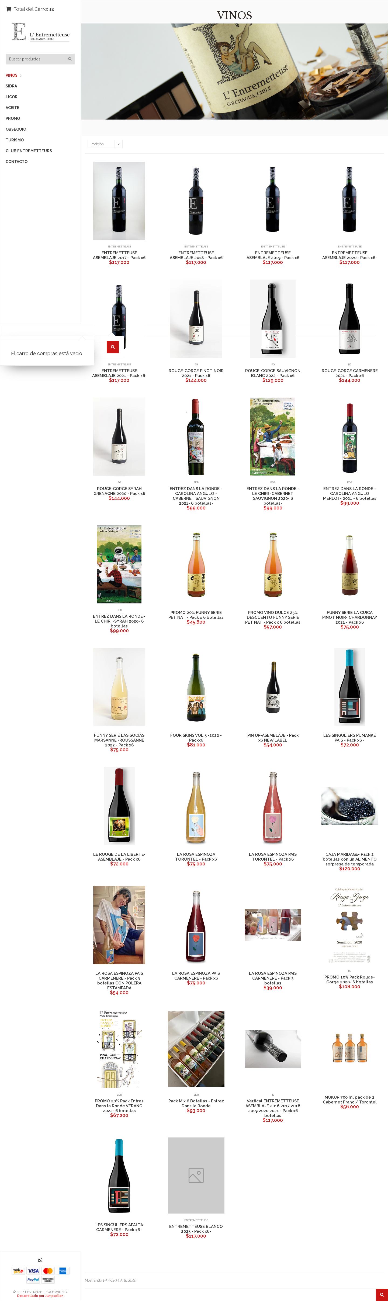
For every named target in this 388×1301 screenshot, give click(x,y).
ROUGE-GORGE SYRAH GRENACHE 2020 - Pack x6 (119, 491)
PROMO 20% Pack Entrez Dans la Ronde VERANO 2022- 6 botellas (119, 1106)
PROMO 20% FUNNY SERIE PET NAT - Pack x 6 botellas (196, 615)
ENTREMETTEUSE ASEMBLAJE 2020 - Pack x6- (349, 255)
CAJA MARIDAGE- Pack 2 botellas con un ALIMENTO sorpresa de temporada (350, 859)
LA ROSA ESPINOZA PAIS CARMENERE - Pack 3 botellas (273, 978)
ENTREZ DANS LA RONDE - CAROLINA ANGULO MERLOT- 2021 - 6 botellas (349, 493)
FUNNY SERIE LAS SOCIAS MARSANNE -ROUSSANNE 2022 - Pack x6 (119, 740)
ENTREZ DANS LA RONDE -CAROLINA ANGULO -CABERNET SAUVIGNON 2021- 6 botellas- (196, 496)
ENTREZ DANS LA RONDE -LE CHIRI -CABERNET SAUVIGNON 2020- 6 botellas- (273, 496)
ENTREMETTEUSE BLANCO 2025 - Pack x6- (196, 1229)
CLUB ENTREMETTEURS (29, 151)
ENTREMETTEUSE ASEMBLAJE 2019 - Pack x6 (273, 255)
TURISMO (15, 140)
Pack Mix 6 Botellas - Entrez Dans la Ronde (196, 1103)
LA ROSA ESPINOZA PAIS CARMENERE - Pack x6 (196, 976)
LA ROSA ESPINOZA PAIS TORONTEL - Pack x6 (273, 857)
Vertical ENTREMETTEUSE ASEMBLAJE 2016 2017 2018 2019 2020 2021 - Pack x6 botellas (272, 1108)
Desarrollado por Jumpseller (40, 1296)
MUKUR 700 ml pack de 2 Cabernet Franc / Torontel (350, 1100)
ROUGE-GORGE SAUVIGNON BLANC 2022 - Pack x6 (272, 373)
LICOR (12, 97)
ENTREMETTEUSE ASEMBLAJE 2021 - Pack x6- (119, 373)
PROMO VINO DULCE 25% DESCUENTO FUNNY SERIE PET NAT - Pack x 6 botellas (272, 617)
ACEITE (12, 108)
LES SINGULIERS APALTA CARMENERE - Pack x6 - (119, 1227)
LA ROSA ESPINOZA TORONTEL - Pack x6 (196, 857)
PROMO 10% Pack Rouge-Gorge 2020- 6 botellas (349, 979)
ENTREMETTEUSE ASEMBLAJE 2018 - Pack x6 (196, 255)
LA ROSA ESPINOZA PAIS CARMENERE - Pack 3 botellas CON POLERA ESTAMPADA (119, 980)
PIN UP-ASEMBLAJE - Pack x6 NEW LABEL (273, 738)
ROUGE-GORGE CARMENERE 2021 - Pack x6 (350, 373)
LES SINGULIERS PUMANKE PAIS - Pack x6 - (349, 738)
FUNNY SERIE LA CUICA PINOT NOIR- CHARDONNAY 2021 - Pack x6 (349, 617)
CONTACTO (16, 161)
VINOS (12, 75)
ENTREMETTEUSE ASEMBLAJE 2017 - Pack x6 (119, 255)
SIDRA (11, 86)
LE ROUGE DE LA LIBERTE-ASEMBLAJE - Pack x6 (119, 857)
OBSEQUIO (16, 129)
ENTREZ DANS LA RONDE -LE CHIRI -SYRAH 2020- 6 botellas (119, 621)
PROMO (13, 118)
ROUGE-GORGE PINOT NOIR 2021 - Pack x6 (196, 373)
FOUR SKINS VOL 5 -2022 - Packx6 (196, 738)
